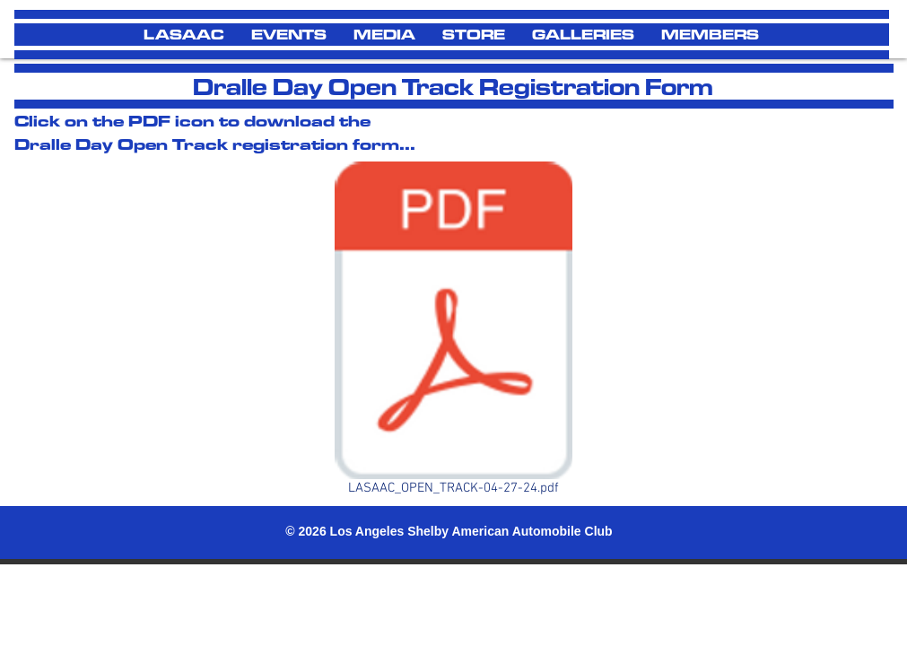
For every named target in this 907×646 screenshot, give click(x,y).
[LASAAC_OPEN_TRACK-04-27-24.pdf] (454, 332)
